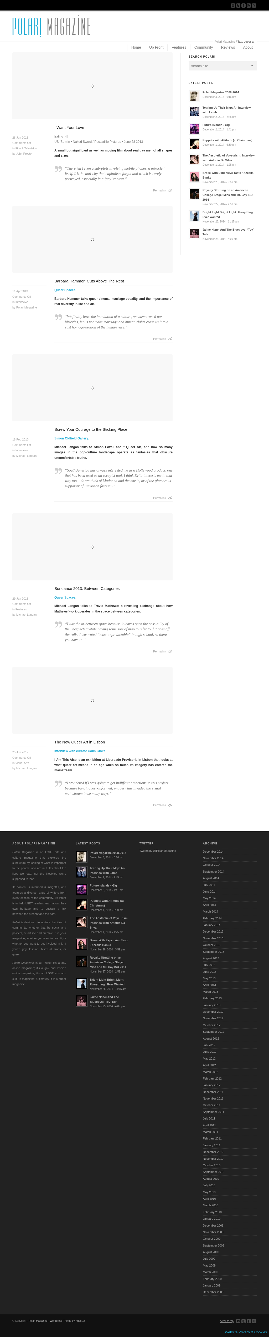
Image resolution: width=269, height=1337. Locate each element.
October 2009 (211, 1238)
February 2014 (212, 918)
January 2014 (211, 924)
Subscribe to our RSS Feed (248, 5)
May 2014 (209, 898)
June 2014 (209, 891)
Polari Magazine (224, 41)
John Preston (24, 153)
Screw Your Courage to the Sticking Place (90, 429)
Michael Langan (26, 455)
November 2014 (213, 858)
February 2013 (212, 998)
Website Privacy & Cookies (246, 1332)
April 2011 (209, 1125)
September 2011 (213, 1111)
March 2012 (210, 1071)
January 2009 (211, 1285)
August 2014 (211, 878)
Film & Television (26, 148)
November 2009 (213, 1232)
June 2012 (209, 1051)
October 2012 (211, 1025)
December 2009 (213, 1225)
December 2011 (213, 1091)
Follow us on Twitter (238, 5)
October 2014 (211, 864)
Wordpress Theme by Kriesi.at (67, 1320)
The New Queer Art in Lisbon (79, 742)
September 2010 (213, 1171)
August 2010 (211, 1178)
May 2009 (209, 1265)
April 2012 (209, 1065)
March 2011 (210, 1131)
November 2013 (213, 938)
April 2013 (209, 984)
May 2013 (209, 978)
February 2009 (212, 1278)
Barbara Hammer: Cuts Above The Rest (89, 281)
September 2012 (213, 1031)
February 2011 (212, 1138)
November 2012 (213, 1018)
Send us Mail (233, 5)
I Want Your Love (69, 127)
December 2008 (213, 1292)
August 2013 (211, 958)
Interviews (22, 301)
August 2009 (211, 1252)
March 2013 (210, 991)
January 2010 (211, 1218)
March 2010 (210, 1205)
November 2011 (213, 1098)
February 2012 (212, 1078)
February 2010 (212, 1212)
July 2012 (209, 1045)
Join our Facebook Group (243, 5)
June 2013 (209, 971)
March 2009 (210, 1272)
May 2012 (209, 1058)
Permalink (159, 190)
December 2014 (213, 851)
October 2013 (211, 944)
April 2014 (209, 904)
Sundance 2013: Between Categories (87, 588)
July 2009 (209, 1258)
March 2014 (210, 911)
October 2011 (211, 1105)
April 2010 (209, 1198)
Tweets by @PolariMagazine (157, 850)
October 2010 (211, 1165)
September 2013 (213, 951)
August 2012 (211, 1038)
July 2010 (209, 1185)
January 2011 (211, 1145)
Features (21, 609)
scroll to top (227, 1321)
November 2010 (213, 1158)
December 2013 (213, 931)
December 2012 (213, 1011)
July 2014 (209, 885)
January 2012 (211, 1085)
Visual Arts (22, 762)
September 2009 (213, 1245)
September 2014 (213, 871)
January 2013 (211, 1005)
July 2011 (209, 1118)
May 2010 (209, 1192)
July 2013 (209, 964)
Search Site (254, 5)
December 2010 (213, 1151)
